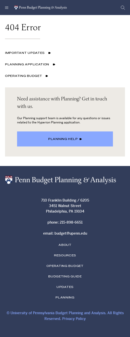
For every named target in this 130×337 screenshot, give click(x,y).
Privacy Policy (74, 318)
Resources (65, 255)
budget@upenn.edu (70, 233)
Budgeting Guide (65, 276)
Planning (65, 297)
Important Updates (28, 53)
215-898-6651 (71, 222)
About (65, 245)
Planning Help (65, 139)
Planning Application (30, 64)
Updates (65, 287)
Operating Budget (26, 76)
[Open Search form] (121, 7)
